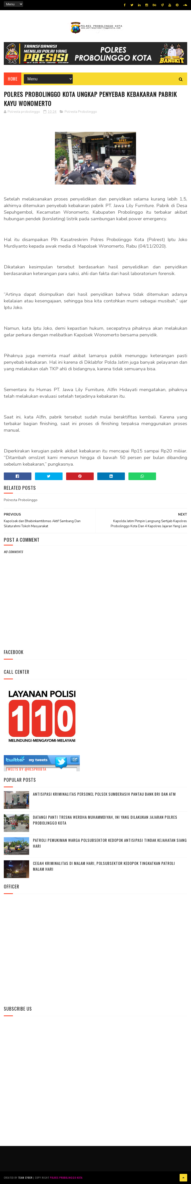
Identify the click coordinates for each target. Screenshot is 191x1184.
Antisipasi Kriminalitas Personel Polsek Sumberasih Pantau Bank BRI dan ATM (104, 794)
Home (12, 79)
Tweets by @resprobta (26, 769)
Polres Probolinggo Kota (66, 1177)
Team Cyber (25, 1177)
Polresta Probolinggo (81, 112)
